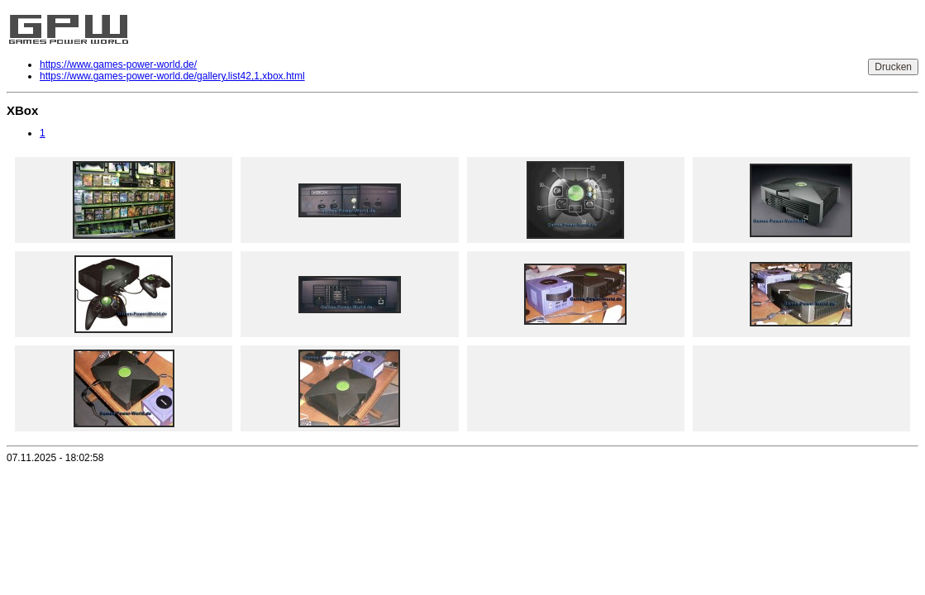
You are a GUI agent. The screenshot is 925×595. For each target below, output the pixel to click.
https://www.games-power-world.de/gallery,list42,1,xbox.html (172, 76)
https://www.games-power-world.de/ (118, 64)
